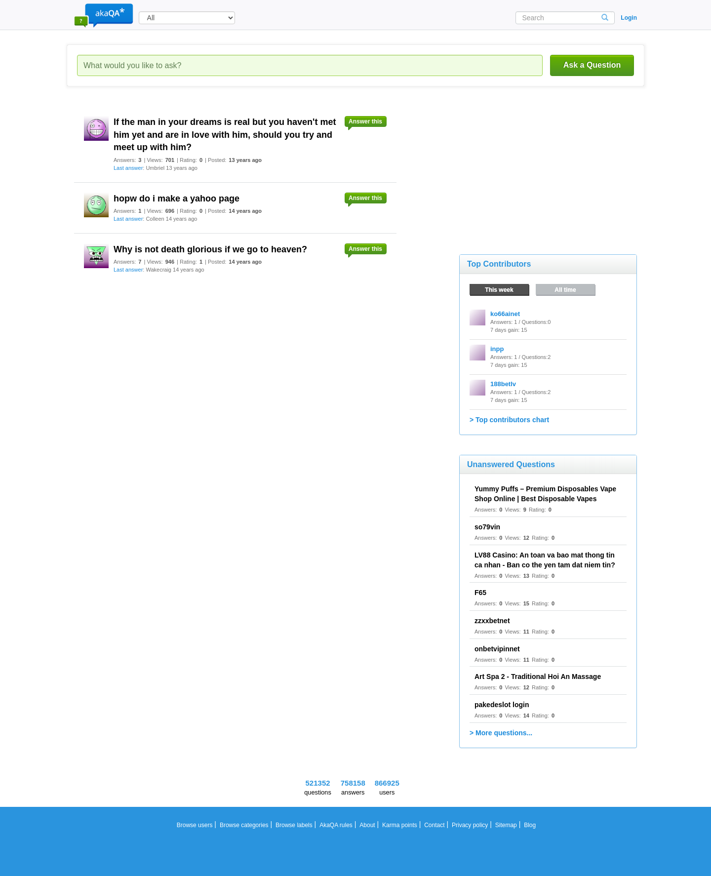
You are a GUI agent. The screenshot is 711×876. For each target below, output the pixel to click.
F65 (480, 593)
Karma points (399, 825)
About (367, 825)
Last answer (128, 168)
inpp (497, 349)
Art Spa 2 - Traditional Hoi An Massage (537, 676)
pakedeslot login (501, 705)
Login (629, 17)
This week (499, 289)
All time (565, 289)
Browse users (195, 825)
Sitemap (506, 825)
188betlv (503, 384)
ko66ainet (505, 314)
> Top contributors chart (509, 420)
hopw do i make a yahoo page (176, 198)
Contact (434, 825)
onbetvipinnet (497, 649)
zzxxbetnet (492, 621)
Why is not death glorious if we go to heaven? (210, 249)
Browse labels (294, 825)
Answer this (365, 121)
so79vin (487, 527)
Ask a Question (592, 65)
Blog (530, 825)
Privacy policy (470, 825)
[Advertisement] (533, 168)
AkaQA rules (336, 825)
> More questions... (501, 733)
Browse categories (244, 825)
